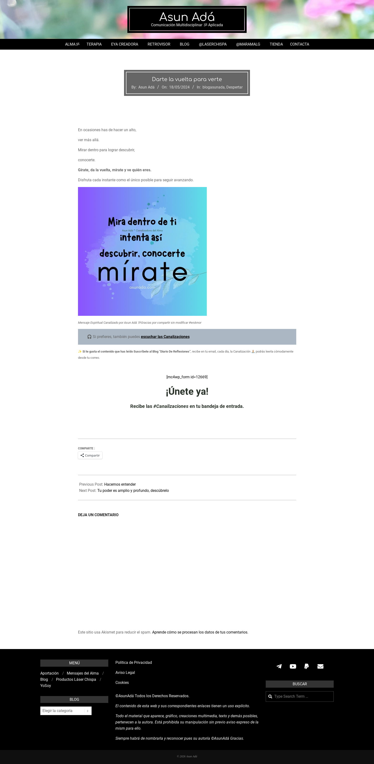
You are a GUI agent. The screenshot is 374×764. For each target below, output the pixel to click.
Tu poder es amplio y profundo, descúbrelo (133, 490)
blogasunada (214, 87)
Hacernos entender (120, 484)
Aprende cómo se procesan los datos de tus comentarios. (200, 632)
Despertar (234, 87)
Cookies (122, 682)
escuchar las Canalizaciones (165, 336)
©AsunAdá (124, 696)
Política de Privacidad (133, 662)
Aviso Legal (125, 672)
